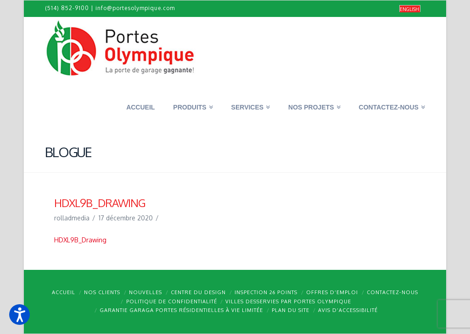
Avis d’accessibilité (348, 310)
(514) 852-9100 (67, 8)
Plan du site (290, 310)
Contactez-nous (392, 292)
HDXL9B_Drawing (80, 240)
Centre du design (198, 292)
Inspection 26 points (266, 292)
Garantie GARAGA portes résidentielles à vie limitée (181, 310)
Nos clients (102, 292)
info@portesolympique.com (135, 8)
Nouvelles (145, 292)
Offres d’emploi (332, 292)
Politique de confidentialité (171, 301)
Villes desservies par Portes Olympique (288, 301)
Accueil (63, 292)
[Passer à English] (410, 8)
